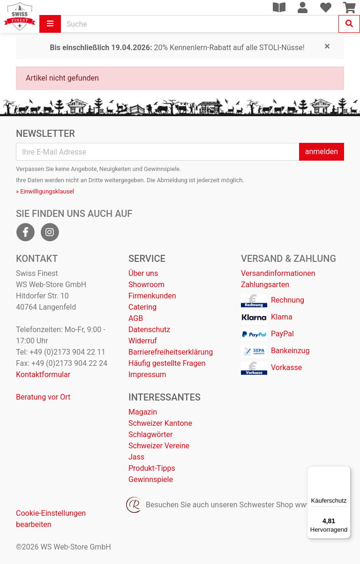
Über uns (143, 273)
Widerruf (142, 340)
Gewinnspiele (150, 479)
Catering (142, 307)
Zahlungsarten (265, 284)
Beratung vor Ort (43, 397)
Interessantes (164, 397)
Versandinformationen (278, 273)
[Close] (327, 46)
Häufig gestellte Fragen (166, 363)
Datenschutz (149, 329)
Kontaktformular (43, 374)
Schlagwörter (150, 434)
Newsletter (45, 133)
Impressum (147, 374)
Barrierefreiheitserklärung (170, 352)
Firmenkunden (152, 295)
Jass (136, 457)
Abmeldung (172, 180)
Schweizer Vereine (158, 445)
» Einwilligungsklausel (45, 191)
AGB (135, 318)
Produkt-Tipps (151, 468)
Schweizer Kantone (160, 423)
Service (146, 258)
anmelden (321, 151)
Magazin (142, 412)
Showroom (146, 284)
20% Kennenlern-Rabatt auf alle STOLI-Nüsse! (177, 47)
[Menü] (345, 471)
